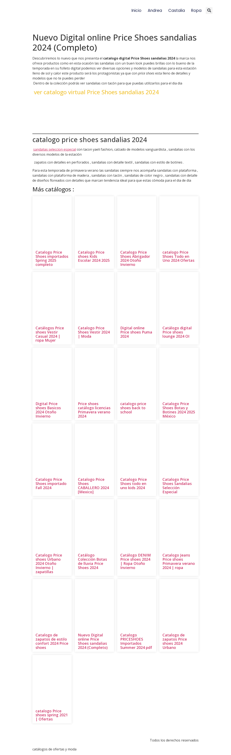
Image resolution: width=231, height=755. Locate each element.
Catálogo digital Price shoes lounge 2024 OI (177, 332)
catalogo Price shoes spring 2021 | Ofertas (52, 715)
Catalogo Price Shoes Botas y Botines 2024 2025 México (178, 409)
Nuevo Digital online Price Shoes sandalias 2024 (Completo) (93, 641)
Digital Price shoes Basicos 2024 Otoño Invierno (48, 409)
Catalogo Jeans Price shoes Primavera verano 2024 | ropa (178, 561)
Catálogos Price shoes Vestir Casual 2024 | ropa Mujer (50, 334)
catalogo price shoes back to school (133, 407)
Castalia (176, 10)
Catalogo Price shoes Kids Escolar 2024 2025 (94, 256)
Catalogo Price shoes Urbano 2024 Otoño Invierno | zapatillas (49, 563)
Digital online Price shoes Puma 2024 (136, 332)
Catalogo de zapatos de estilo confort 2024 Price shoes (52, 641)
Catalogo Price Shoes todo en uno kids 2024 (133, 483)
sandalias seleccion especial (54, 149)
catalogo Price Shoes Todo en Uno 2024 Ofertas (178, 256)
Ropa (196, 10)
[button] (209, 10)
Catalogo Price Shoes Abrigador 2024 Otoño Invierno (135, 258)
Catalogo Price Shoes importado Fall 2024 (51, 483)
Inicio (136, 10)
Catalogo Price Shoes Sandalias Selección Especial (177, 485)
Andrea (155, 10)
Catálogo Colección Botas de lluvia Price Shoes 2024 (92, 561)
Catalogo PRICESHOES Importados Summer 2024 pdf (136, 641)
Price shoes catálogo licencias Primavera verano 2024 (94, 409)
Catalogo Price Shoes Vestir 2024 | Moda (94, 332)
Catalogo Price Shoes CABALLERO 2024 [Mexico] (93, 485)
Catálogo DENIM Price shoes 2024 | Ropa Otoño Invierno (135, 561)
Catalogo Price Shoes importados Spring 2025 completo (52, 258)
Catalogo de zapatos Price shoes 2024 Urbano (174, 641)
